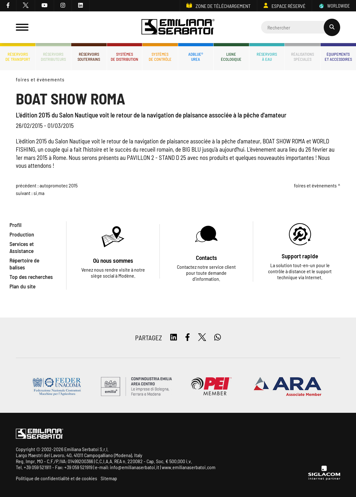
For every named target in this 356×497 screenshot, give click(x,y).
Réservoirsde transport (17, 57)
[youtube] (44, 5)
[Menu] (22, 27)
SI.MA (39, 193)
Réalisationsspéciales (302, 57)
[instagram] (63, 5)
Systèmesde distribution (124, 57)
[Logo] (178, 27)
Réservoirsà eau (267, 57)
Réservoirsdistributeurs (53, 57)
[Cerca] (300, 27)
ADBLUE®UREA (195, 57)
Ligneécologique (231, 57)
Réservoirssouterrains (89, 57)
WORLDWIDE (334, 6)
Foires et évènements (40, 79)
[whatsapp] (217, 337)
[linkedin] (81, 5)
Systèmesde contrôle (160, 57)
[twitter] (25, 5)
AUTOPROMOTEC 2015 (59, 185)
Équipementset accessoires (338, 57)
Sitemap (109, 478)
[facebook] (8, 5)
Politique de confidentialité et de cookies (56, 478)
